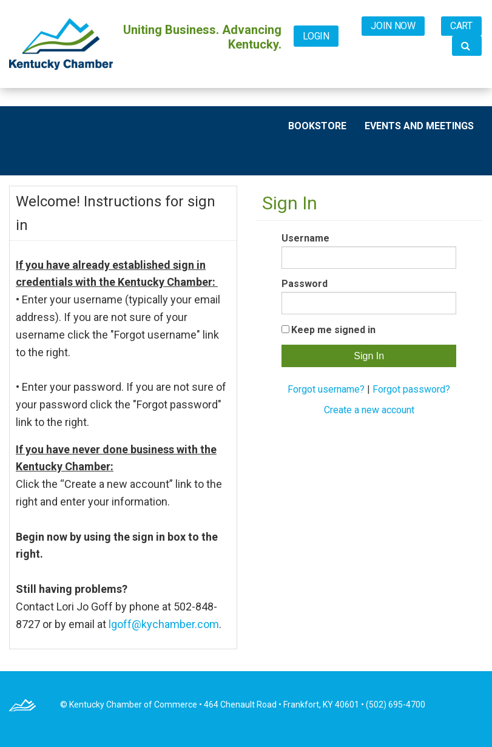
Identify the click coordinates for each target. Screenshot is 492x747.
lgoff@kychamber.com (164, 624)
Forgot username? (326, 389)
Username (305, 238)
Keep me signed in (333, 330)
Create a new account (369, 410)
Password (304, 283)
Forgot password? (411, 389)
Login (316, 36)
